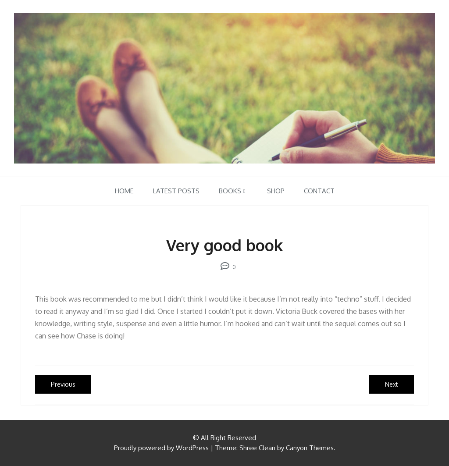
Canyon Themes (310, 448)
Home (124, 191)
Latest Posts (176, 191)
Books (230, 191)
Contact (319, 191)
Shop (276, 191)
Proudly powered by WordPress (161, 448)
